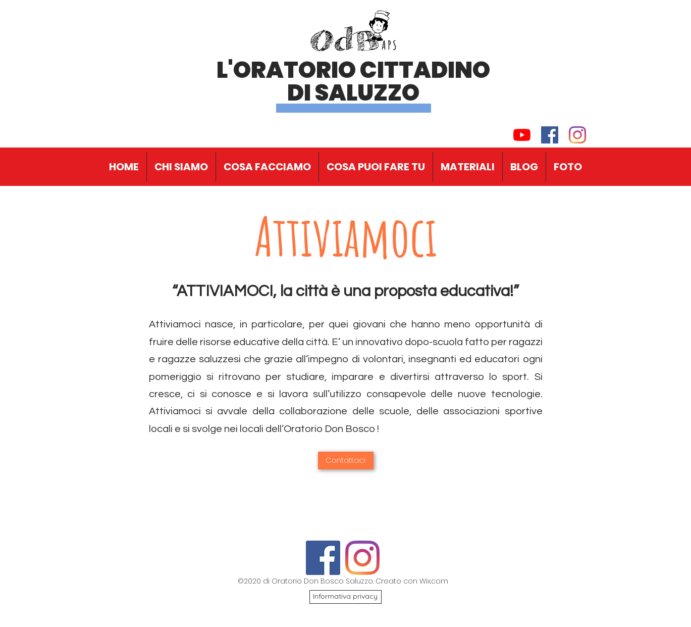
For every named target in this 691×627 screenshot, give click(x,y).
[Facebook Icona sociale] (549, 134)
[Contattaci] (346, 460)
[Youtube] (521, 134)
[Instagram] (577, 134)
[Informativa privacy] (345, 597)
